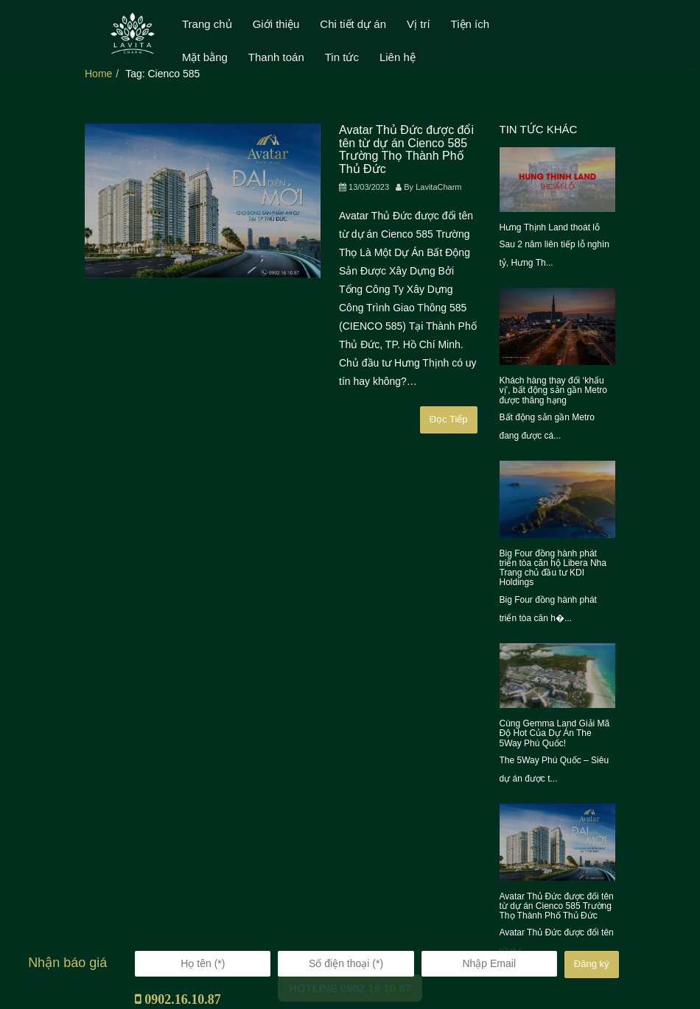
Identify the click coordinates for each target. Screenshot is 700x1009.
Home (98, 73)
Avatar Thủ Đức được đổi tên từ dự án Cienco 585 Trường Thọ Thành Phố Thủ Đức (406, 149)
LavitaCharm (438, 187)
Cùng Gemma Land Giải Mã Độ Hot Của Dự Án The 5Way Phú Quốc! (555, 733)
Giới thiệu (276, 24)
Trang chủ (207, 24)
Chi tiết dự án (353, 24)
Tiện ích (470, 24)
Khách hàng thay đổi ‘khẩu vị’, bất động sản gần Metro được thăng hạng (553, 390)
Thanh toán (276, 57)
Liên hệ (397, 57)
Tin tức (342, 57)
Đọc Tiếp (449, 419)
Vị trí (418, 24)
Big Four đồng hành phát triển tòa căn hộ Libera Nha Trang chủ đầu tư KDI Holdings (553, 568)
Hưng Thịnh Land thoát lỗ (550, 227)
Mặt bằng (205, 57)
